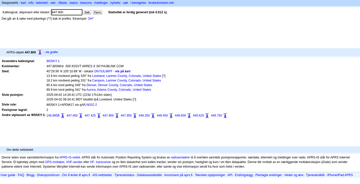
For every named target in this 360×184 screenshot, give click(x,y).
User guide (8, 175)
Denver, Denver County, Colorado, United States (119, 85)
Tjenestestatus (124, 175)
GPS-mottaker (54, 162)
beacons (86, 3)
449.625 (198, 115)
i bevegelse (138, 3)
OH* (91, 18)
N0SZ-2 (91, 105)
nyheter (115, 3)
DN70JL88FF (103, 71)
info (31, 3)
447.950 (126, 115)
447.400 (72, 115)
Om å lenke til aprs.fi (76, 175)
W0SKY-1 (53, 61)
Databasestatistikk (149, 175)
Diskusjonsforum (48, 175)
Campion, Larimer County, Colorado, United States (126, 80)
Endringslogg (244, 175)
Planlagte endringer (268, 175)
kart (23, 3)
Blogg (30, 175)
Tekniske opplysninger (210, 175)
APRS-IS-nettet (69, 157)
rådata (62, 3)
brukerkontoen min (161, 3)
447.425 (90, 115)
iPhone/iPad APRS (340, 175)
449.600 (180, 115)
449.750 (216, 115)
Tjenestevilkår (315, 175)
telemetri (42, 3)
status (73, 3)
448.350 (144, 115)
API (230, 175)
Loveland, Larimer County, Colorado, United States (126, 76)
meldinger (101, 3)
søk (125, 3)
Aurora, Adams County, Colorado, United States (118, 89)
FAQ (21, 175)
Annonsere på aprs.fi (178, 175)
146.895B (52, 115)
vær (53, 3)
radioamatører (180, 157)
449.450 (162, 115)
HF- (92, 162)
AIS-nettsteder (102, 175)
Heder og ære (293, 175)
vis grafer (51, 52)
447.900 (108, 115)
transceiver (103, 162)
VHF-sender (74, 162)
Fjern (97, 12)
